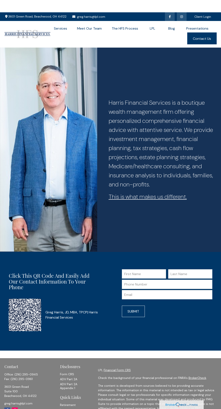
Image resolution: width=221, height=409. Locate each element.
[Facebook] (170, 4)
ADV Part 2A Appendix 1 (68, 374)
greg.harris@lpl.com (88, 4)
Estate (64, 402)
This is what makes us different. (148, 184)
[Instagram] (15, 398)
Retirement (68, 393)
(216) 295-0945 (26, 362)
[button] (60, 16)
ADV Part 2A (68, 367)
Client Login (202, 4)
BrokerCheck (197, 365)
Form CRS (67, 362)
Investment (68, 397)
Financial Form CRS (117, 358)
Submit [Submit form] (133, 299)
